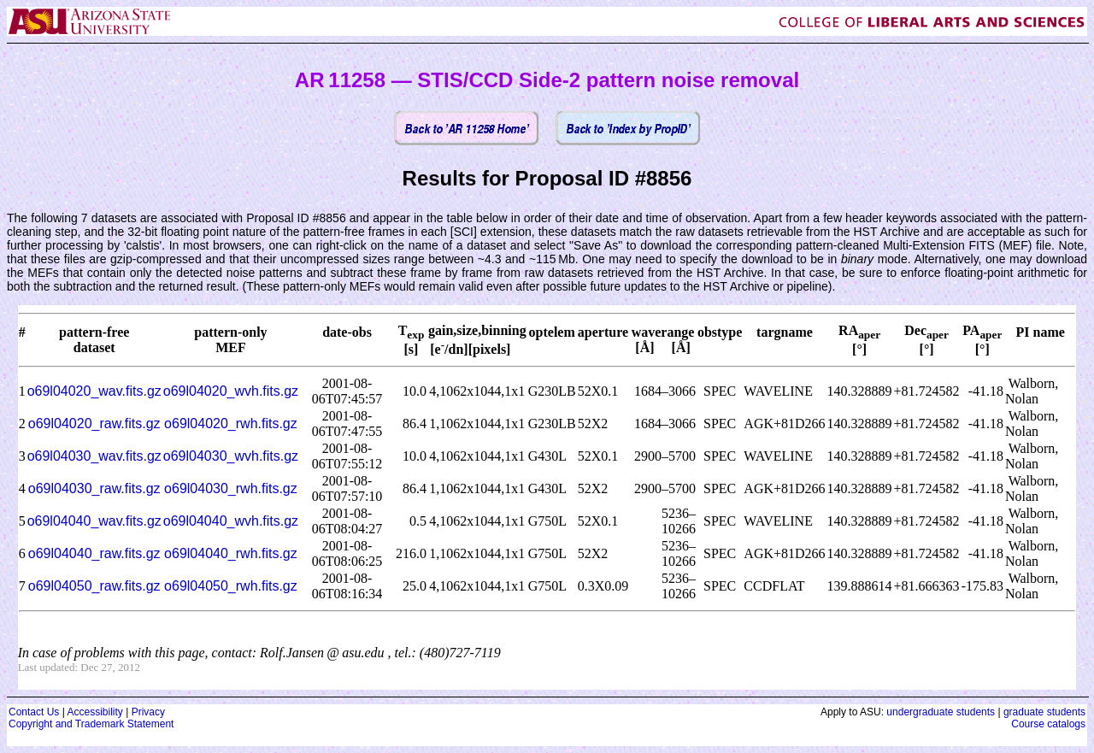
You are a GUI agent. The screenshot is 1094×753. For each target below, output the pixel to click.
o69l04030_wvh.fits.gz (230, 456)
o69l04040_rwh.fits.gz (230, 553)
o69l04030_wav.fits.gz (94, 456)
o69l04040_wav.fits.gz (94, 521)
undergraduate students (940, 712)
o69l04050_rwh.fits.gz (230, 586)
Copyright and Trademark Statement (91, 724)
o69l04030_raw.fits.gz (94, 488)
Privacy (148, 712)
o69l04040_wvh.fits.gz (230, 521)
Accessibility (94, 712)
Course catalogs (1048, 724)
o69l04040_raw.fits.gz (94, 553)
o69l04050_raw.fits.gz (94, 586)
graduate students (1044, 712)
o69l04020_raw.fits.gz (94, 423)
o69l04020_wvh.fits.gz (230, 391)
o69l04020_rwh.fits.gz (230, 423)
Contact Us (34, 712)
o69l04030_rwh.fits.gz (230, 488)
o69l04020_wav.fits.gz (94, 391)
